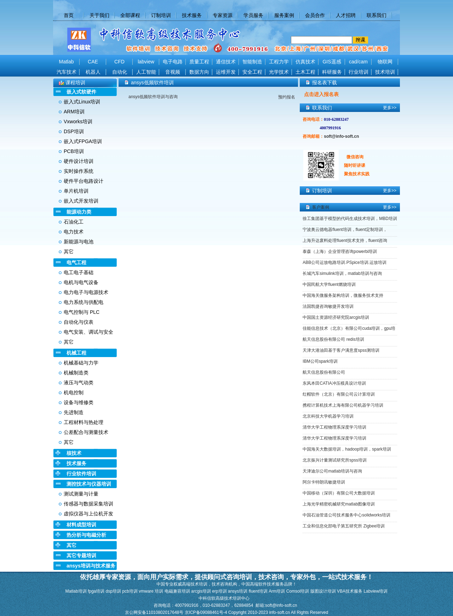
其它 (69, 251)
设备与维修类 (78, 402)
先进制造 (74, 412)
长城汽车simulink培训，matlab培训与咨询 (342, 273)
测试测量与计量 (81, 494)
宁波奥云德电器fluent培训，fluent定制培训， (345, 229)
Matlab (66, 61)
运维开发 (226, 72)
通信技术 (226, 61)
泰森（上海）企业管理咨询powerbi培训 (340, 251)
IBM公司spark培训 (320, 361)
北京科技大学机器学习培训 (328, 416)
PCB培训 (74, 151)
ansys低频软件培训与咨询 (153, 96)
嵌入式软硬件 (81, 92)
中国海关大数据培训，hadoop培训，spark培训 (347, 449)
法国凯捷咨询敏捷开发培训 (328, 306)
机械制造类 (76, 372)
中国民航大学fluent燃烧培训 (329, 284)
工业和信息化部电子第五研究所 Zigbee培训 (344, 526)
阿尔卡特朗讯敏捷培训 (324, 482)
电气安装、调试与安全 (88, 332)
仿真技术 (305, 61)
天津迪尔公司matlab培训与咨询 (332, 471)
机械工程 (76, 353)
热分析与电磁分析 (86, 535)
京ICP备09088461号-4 (206, 612)
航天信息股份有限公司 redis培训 (333, 339)
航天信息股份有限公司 (324, 372)
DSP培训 (74, 131)
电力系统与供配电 (83, 302)
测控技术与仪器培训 (89, 484)
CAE (93, 61)
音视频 (172, 72)
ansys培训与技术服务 (91, 566)
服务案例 (284, 15)
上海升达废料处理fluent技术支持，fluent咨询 (345, 240)
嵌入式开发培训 (81, 201)
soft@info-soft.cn (341, 136)
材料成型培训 (81, 524)
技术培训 (385, 72)
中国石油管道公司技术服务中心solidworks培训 (346, 515)
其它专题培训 (81, 555)
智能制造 (252, 61)
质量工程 (199, 61)
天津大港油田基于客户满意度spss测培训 (341, 350)
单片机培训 (76, 191)
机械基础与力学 (81, 363)
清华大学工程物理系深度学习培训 (334, 427)
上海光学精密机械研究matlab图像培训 (339, 504)
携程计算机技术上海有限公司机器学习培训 (343, 405)
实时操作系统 (78, 171)
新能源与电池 (78, 241)
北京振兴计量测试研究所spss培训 (335, 460)
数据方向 (199, 72)
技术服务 (192, 15)
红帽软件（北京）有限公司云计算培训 (339, 394)
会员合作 (315, 15)
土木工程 (305, 72)
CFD (119, 61)
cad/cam (358, 61)
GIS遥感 (331, 61)
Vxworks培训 (78, 121)
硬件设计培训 (78, 161)
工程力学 (279, 61)
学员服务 (253, 15)
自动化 (119, 72)
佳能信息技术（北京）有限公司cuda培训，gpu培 (349, 328)
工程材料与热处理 (83, 422)
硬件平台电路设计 (83, 181)
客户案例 (320, 207)
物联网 (385, 61)
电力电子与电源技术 (86, 292)
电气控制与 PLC (81, 312)
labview (146, 61)
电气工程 (76, 262)
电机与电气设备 (81, 282)
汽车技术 (66, 72)
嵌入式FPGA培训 (83, 141)
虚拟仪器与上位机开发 (88, 513)
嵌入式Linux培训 (82, 101)
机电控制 (74, 392)
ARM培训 (74, 111)
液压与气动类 (78, 382)
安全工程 (252, 72)
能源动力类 (79, 212)
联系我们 (376, 15)
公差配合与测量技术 (86, 432)
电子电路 (173, 61)
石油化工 (74, 222)
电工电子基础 (78, 272)
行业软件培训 (81, 473)
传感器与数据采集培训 (88, 504)
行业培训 (358, 72)
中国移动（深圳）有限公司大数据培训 (339, 493)
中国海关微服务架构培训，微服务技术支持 (343, 295)
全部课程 (130, 15)
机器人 (93, 72)
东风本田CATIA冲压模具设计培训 (334, 383)
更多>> (389, 107)
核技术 (74, 453)
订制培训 (161, 15)
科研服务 (332, 72)
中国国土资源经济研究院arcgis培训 (336, 317)
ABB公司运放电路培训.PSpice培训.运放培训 (344, 262)
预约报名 (286, 97)
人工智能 (146, 72)
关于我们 (99, 15)
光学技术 (279, 72)
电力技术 (74, 231)
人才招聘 (346, 15)
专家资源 (223, 15)
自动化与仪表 (78, 322)
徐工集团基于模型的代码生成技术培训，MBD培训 (350, 218)
